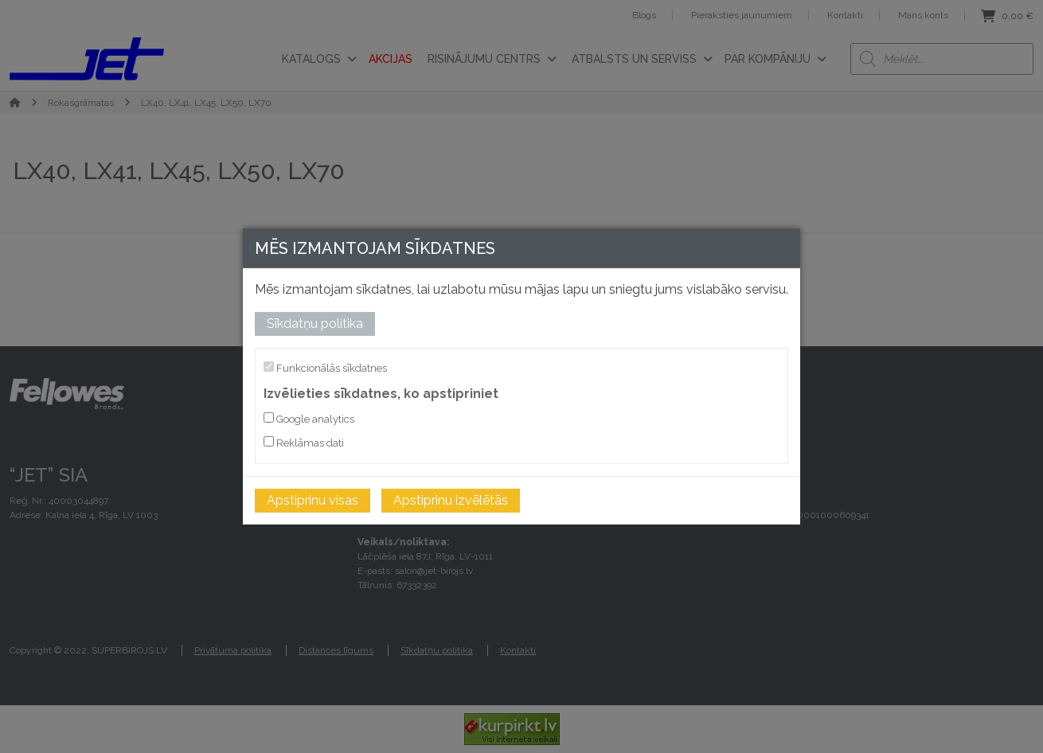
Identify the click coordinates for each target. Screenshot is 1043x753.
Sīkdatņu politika (315, 323)
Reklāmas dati (304, 442)
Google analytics (309, 418)
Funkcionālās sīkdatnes (325, 367)
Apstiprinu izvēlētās (450, 500)
